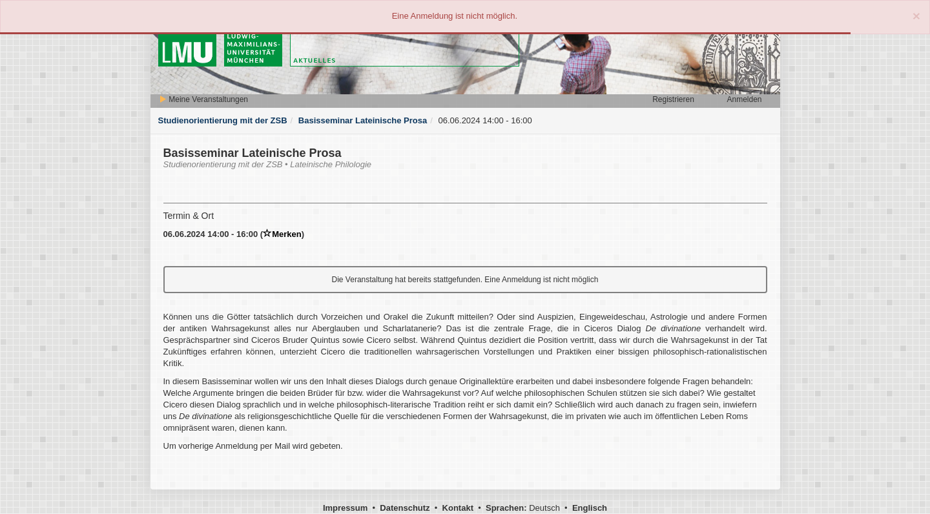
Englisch (589, 508)
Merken (282, 234)
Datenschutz (404, 508)
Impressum (345, 508)
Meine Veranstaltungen (203, 99)
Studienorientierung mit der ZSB (222, 120)
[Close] (916, 16)
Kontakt (457, 508)
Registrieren (673, 99)
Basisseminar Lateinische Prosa (362, 120)
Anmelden (744, 99)
